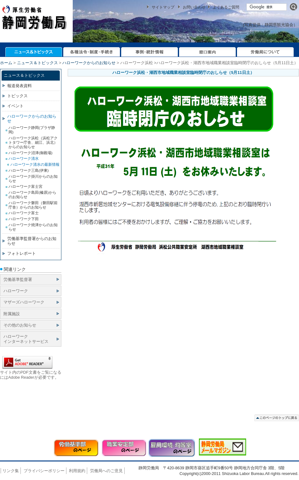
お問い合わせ (194, 7)
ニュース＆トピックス (37, 62)
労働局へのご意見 (106, 470)
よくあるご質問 (226, 7)
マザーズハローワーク (23, 302)
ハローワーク (15, 290)
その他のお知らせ (19, 325)
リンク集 (11, 470)
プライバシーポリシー (44, 470)
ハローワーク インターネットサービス (25, 338)
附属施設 (11, 313)
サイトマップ (163, 7)
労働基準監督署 (17, 279)
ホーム (6, 62)
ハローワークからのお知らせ (89, 62)
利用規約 (77, 470)
